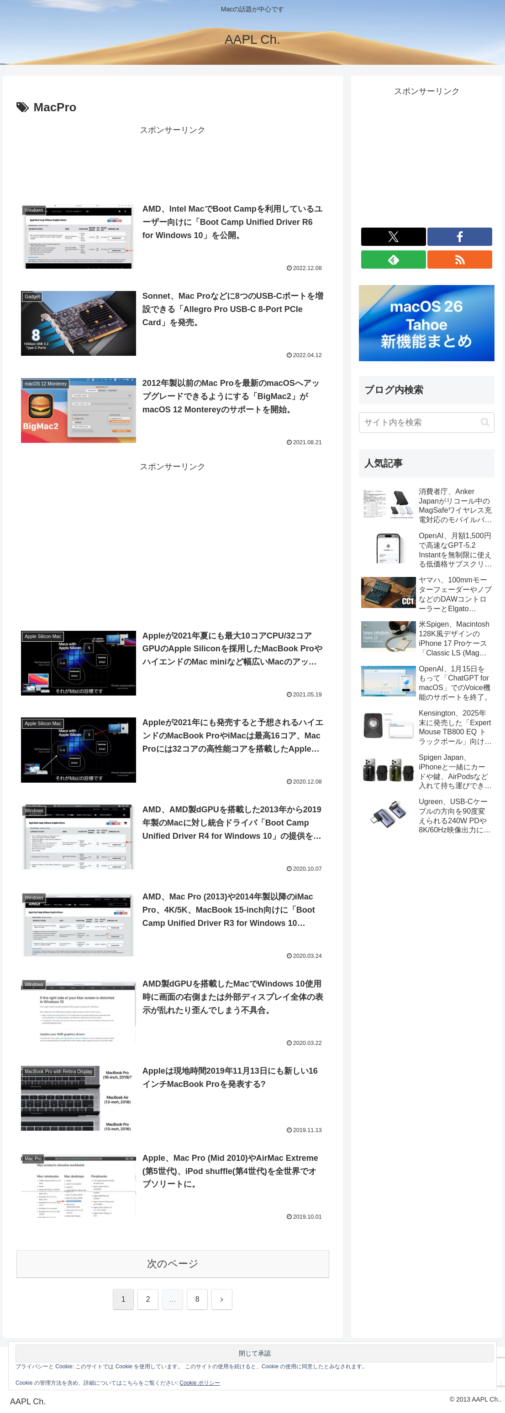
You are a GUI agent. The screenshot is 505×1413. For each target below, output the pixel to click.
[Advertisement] (172, 160)
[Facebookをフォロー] (459, 237)
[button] (485, 422)
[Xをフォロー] (393, 237)
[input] (426, 422)
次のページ (173, 1263)
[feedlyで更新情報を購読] (393, 259)
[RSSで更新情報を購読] (459, 259)
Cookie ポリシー (199, 1383)
